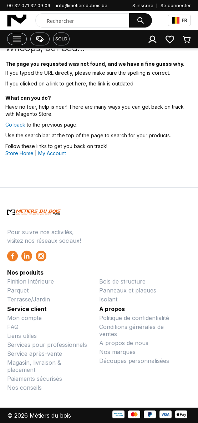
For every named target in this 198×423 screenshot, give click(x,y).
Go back (15, 125)
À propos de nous (123, 342)
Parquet (18, 290)
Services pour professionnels (47, 344)
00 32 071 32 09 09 (28, 5)
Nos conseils (24, 387)
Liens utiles (22, 335)
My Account (52, 153)
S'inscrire (142, 5)
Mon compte (24, 317)
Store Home (19, 153)
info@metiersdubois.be (81, 5)
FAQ (13, 326)
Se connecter (176, 5)
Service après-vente (34, 353)
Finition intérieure (30, 281)
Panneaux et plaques (127, 290)
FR (179, 20)
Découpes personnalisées (134, 360)
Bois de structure (122, 281)
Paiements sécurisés (34, 378)
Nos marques (117, 351)
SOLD (61, 38)
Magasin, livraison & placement (34, 366)
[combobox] (84, 21)
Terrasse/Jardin (28, 299)
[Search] (140, 20)
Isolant (108, 299)
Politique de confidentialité (134, 317)
